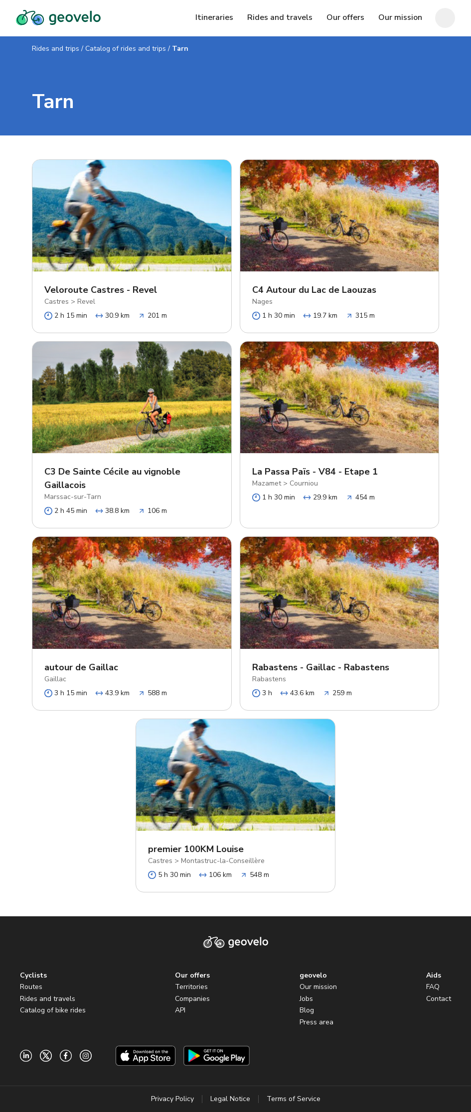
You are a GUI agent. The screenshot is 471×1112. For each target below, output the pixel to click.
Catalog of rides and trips (125, 48)
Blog (307, 1010)
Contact (438, 998)
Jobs (306, 998)
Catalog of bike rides (53, 1010)
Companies (192, 998)
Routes (31, 986)
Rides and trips (55, 48)
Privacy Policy (172, 1099)
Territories (191, 986)
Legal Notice (230, 1099)
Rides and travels (47, 998)
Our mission (318, 986)
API (180, 1010)
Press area (316, 1022)
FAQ (433, 986)
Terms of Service (293, 1099)
